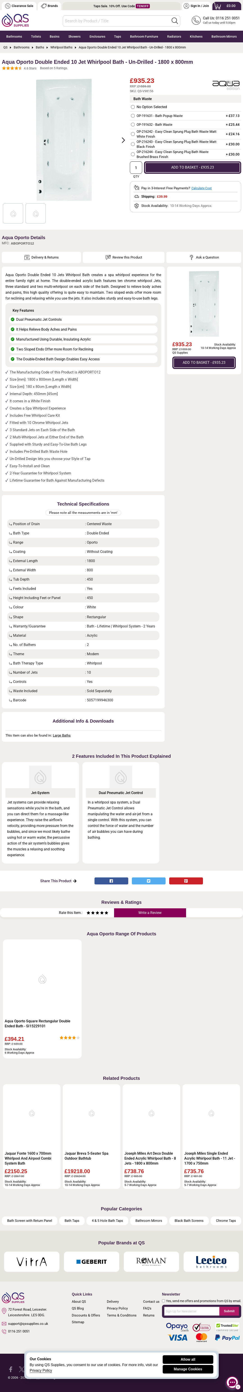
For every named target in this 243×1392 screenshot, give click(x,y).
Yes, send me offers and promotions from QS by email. (203, 1301)
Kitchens (196, 36)
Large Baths (62, 735)
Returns (149, 1315)
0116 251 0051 (16, 1331)
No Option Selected (152, 107)
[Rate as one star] (88, 913)
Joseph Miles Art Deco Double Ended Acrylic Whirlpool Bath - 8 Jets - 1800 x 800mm (150, 1158)
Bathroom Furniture (144, 36)
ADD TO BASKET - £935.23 (192, 167)
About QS (79, 1302)
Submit (229, 1311)
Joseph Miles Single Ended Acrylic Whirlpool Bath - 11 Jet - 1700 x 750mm (209, 1158)
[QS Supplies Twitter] (22, 1369)
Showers (74, 36)
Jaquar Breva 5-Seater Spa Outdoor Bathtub (86, 1156)
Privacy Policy (117, 1308)
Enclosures (97, 36)
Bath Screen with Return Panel (29, 1221)
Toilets (36, 36)
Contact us (151, 1302)
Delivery (113, 1302)
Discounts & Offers (86, 1315)
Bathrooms (14, 36)
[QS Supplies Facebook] (11, 1369)
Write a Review (150, 913)
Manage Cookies (188, 1369)
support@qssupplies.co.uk (25, 1324)
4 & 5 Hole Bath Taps (107, 1221)
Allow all (188, 1359)
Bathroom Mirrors (224, 36)
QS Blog (78, 1308)
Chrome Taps (226, 1221)
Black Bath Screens (189, 1221)
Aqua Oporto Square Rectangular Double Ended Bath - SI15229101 (37, 1023)
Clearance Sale (19, 6)
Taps (117, 36)
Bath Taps (72, 1221)
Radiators (174, 36)
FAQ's (147, 1308)
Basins (54, 36)
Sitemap (78, 1322)
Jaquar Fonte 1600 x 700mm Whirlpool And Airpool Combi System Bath (28, 1158)
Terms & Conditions (122, 1315)
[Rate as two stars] (90, 913)
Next (120, 139)
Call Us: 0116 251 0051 (221, 18)
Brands (49, 6)
